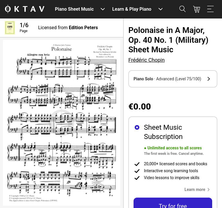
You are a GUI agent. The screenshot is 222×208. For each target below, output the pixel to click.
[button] (172, 79)
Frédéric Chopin (146, 60)
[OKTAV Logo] (25, 9)
